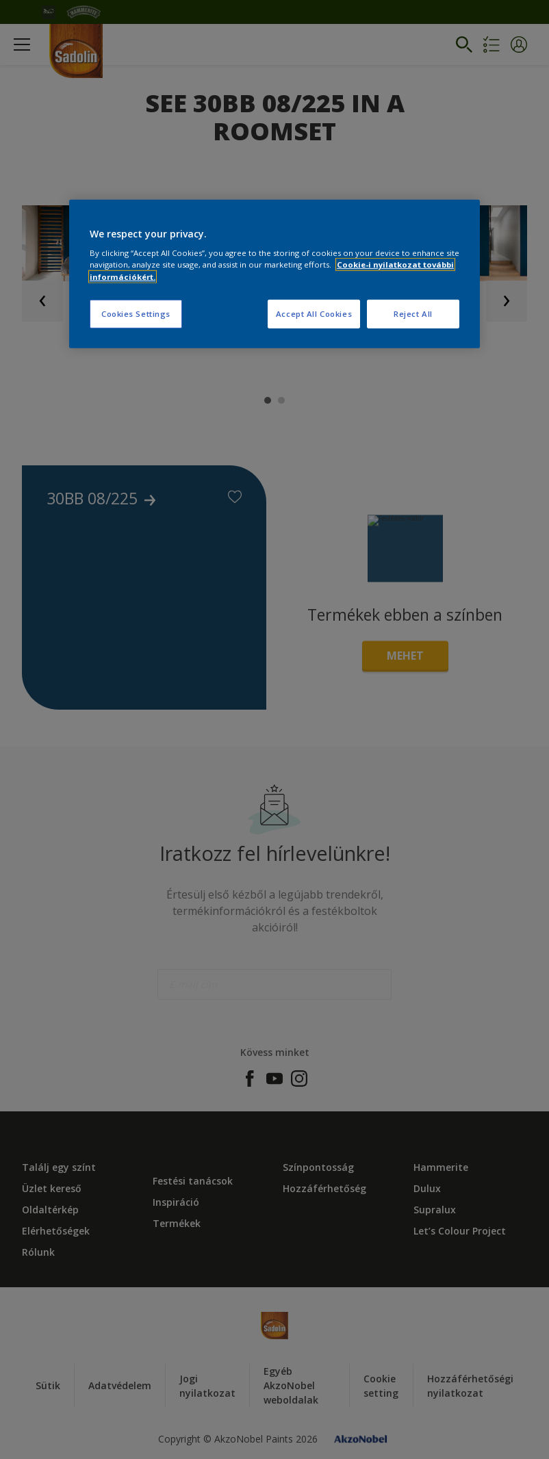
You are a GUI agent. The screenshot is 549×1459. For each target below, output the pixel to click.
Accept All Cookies (314, 313)
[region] (274, 274)
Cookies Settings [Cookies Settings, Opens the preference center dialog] (135, 313)
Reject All (413, 313)
